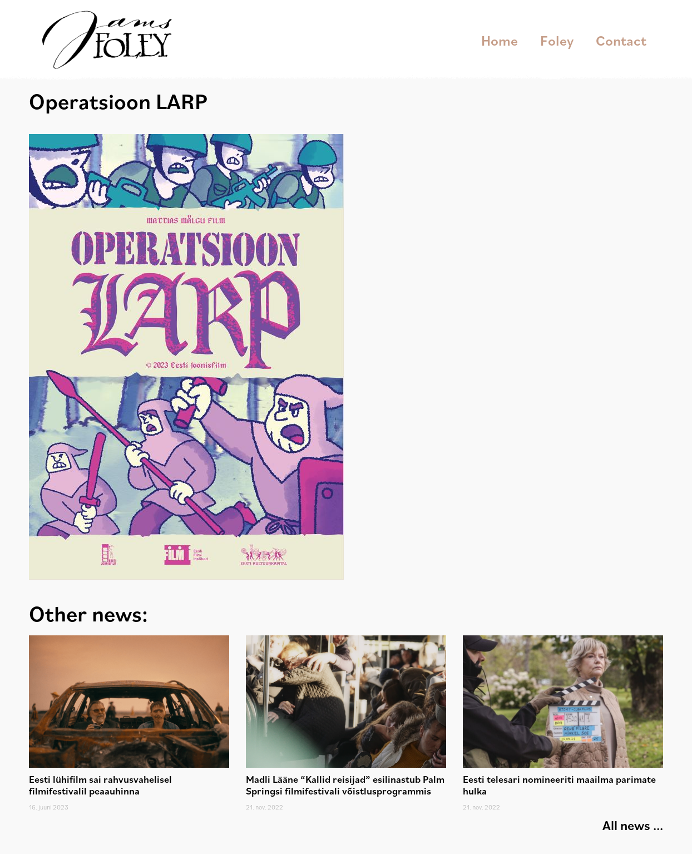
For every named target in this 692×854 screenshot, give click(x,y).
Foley (557, 40)
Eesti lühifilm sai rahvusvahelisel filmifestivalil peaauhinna (100, 785)
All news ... (632, 825)
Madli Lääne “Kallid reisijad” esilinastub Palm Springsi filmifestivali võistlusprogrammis (345, 785)
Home (499, 40)
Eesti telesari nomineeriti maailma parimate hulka (559, 785)
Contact (621, 40)
